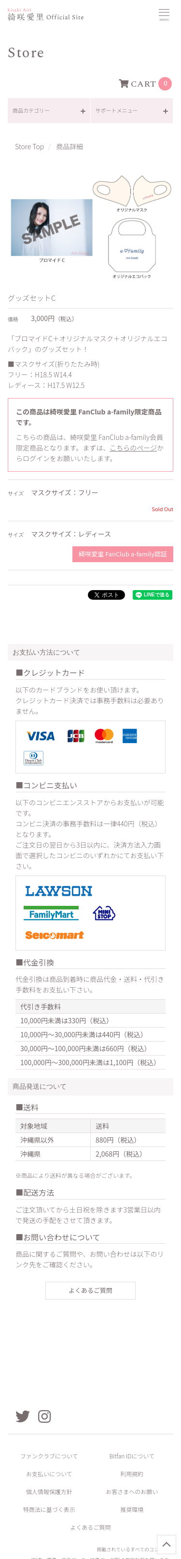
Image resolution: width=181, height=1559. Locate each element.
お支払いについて (49, 1473)
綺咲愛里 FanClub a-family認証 (123, 553)
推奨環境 (131, 1509)
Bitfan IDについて (131, 1456)
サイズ (16, 494)
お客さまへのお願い (132, 1491)
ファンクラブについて (49, 1456)
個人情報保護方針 (49, 1491)
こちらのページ (133, 447)
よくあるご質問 (90, 1290)
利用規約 (131, 1473)
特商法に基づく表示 (49, 1509)
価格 (13, 319)
